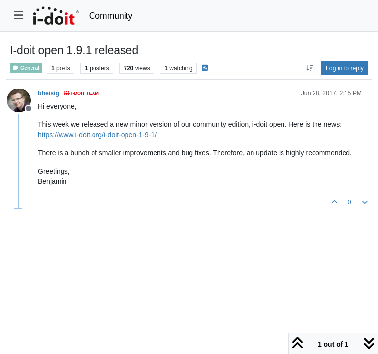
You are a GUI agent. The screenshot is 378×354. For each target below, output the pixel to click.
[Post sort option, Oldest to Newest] (309, 68)
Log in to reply (345, 68)
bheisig (48, 93)
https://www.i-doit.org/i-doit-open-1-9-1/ (97, 135)
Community (111, 16)
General (25, 68)
